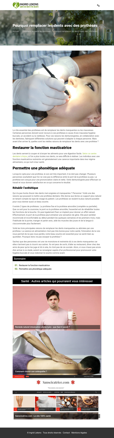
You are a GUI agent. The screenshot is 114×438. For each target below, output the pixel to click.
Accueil (16, 31)
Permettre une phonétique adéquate (33, 269)
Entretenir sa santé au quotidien (36, 31)
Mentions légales (79, 433)
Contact (66, 433)
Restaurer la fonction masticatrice (32, 265)
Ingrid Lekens (35, 433)
